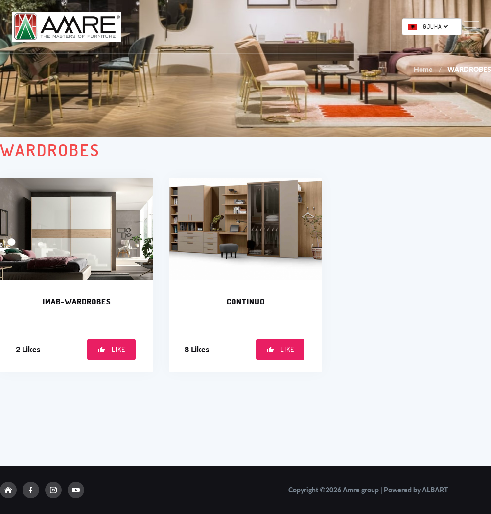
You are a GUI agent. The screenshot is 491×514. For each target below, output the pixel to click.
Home (423, 69)
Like (111, 349)
